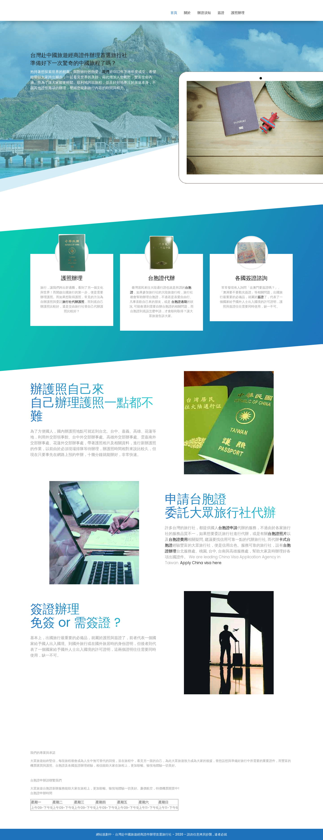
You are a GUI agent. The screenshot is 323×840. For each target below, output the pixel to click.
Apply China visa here (200, 562)
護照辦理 (237, 12)
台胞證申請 (227, 527)
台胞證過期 (179, 301)
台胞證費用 (178, 539)
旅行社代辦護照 (73, 301)
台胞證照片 (277, 533)
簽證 (221, 12)
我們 (105, 71)
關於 (187, 12)
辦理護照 (79, 402)
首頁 (173, 12)
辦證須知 (204, 12)
